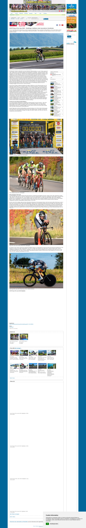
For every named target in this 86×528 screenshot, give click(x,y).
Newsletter (17, 14)
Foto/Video (26, 13)
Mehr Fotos (12, 378)
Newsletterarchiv (69, 38)
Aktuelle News (12, 14)
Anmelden (45, 13)
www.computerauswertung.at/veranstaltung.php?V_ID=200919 (21, 324)
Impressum (40, 526)
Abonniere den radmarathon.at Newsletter (19, 521)
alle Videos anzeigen (14, 514)
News (12, 13)
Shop (35, 13)
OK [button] (47, 523)
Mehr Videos (12, 516)
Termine (16, 13)
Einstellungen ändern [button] (54, 523)
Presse (34, 526)
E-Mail (68, 34)
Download (30, 13)
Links (40, 13)
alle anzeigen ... (18, 348)
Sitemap (37, 526)
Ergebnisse (21, 13)
